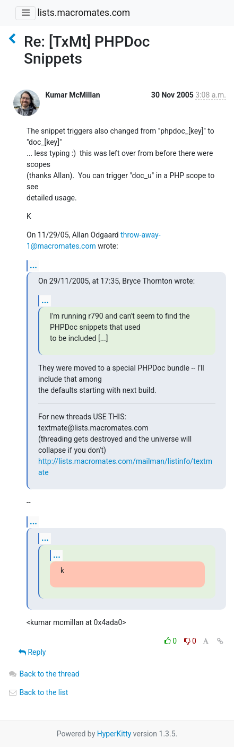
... (33, 265)
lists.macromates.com (83, 12)
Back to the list (38, 692)
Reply (32, 652)
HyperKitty (114, 734)
